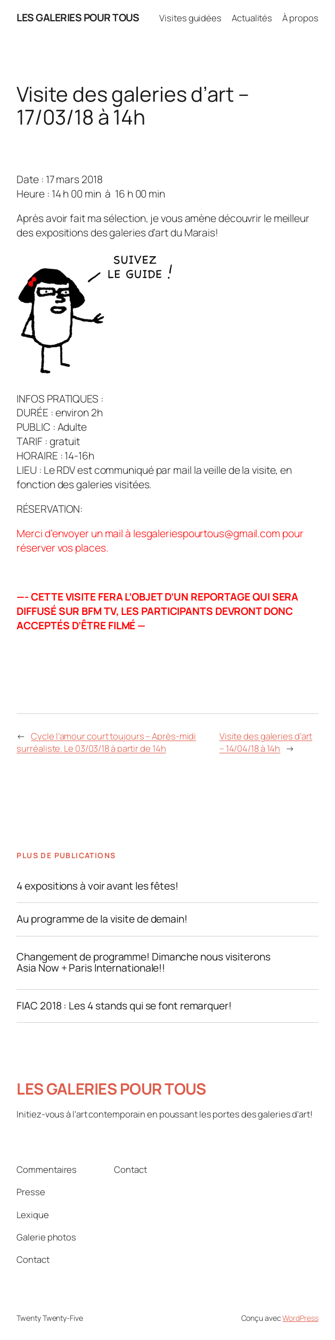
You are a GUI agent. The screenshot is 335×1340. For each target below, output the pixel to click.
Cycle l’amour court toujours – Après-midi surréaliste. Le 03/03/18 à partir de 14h (106, 742)
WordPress (300, 1318)
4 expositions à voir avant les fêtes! (97, 886)
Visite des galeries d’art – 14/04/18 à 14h (266, 742)
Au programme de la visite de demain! (102, 919)
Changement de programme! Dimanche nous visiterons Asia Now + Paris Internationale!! (143, 962)
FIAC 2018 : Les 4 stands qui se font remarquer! (124, 1006)
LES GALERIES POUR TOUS (78, 17)
